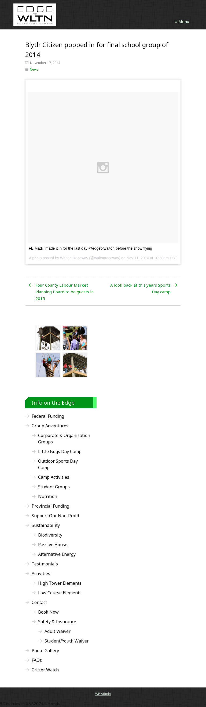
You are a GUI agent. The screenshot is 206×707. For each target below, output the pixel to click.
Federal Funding (48, 416)
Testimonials (45, 564)
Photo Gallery (45, 650)
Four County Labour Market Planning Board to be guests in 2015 (64, 291)
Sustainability (46, 525)
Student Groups (54, 487)
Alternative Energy (57, 554)
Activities (41, 573)
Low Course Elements (60, 593)
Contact (39, 602)
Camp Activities (53, 477)
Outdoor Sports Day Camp (58, 464)
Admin (103, 693)
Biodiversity (50, 535)
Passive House (52, 545)
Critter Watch (45, 670)
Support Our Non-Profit (55, 516)
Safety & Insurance (57, 622)
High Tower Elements (60, 583)
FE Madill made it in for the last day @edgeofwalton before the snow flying (90, 248)
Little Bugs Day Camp (60, 451)
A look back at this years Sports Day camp (140, 288)
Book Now (48, 612)
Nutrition (47, 496)
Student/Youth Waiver (67, 641)
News (34, 69)
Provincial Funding (50, 506)
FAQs (37, 660)
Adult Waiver (58, 631)
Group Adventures (50, 426)
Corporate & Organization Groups (64, 438)
